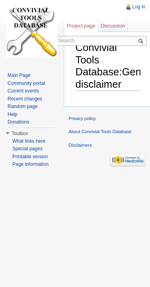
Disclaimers (80, 145)
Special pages (27, 148)
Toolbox (20, 133)
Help (13, 114)
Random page (23, 106)
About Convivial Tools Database (100, 131)
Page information (30, 164)
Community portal (26, 83)
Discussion (113, 26)
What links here (28, 141)
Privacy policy (82, 118)
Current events (23, 91)
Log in (138, 7)
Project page (81, 26)
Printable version (30, 156)
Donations (18, 122)
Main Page (19, 75)
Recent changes (25, 99)
